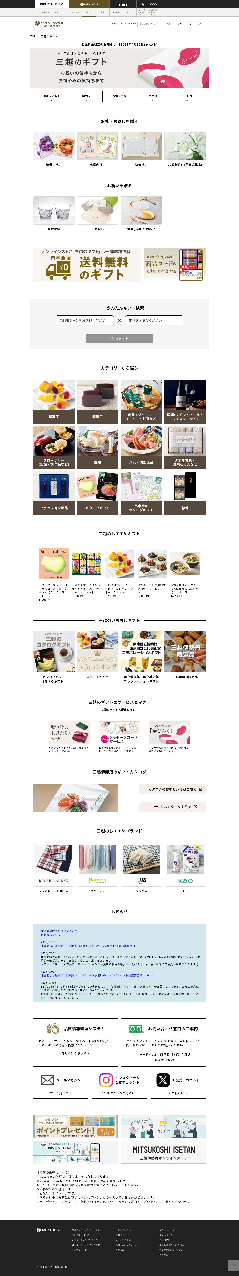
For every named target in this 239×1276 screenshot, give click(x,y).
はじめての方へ (123, 1230)
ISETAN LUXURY (81, 1235)
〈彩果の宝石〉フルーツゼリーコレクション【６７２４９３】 (119, 590)
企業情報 (120, 1250)
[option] (54, 574)
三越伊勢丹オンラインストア (52, 12)
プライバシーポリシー (170, 1230)
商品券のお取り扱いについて (59, 931)
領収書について (51, 934)
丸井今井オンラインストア (142, 12)
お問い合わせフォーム (126, 1245)
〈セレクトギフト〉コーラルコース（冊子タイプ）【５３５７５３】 (53, 592)
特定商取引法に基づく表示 (172, 1245)
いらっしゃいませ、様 (124, 23)
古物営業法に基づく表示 (171, 1250)
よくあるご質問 (123, 1240)
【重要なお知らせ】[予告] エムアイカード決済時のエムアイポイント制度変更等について (97, 975)
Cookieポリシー (167, 1235)
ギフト (89, 12)
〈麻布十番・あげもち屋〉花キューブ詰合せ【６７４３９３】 (86, 590)
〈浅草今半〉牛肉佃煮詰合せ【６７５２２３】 (152, 590)
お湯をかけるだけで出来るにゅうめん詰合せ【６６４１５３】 (184, 590)
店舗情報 (75, 12)
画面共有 (163, 1255)
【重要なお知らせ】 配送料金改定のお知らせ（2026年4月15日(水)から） (89, 946)
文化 (102, 12)
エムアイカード (79, 1250)
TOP (33, 36)
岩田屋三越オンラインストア (153, 12)
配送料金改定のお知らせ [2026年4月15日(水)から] (119, 44)
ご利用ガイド (122, 1235)
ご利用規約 (164, 1240)
